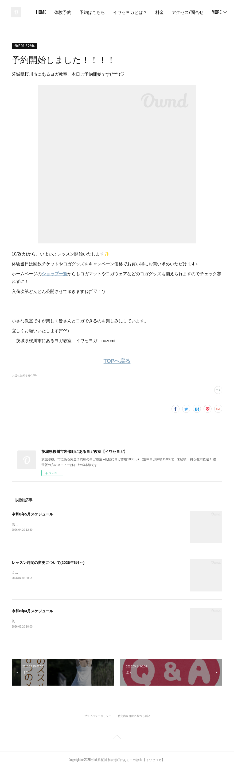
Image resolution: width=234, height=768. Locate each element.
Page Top (117, 738)
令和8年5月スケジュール (32, 514)
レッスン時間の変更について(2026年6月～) (48, 562)
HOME (94, 12)
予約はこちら (145, 12)
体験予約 (116, 12)
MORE (214, 12)
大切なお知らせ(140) (24, 375)
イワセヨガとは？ (183, 12)
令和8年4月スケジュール (32, 611)
